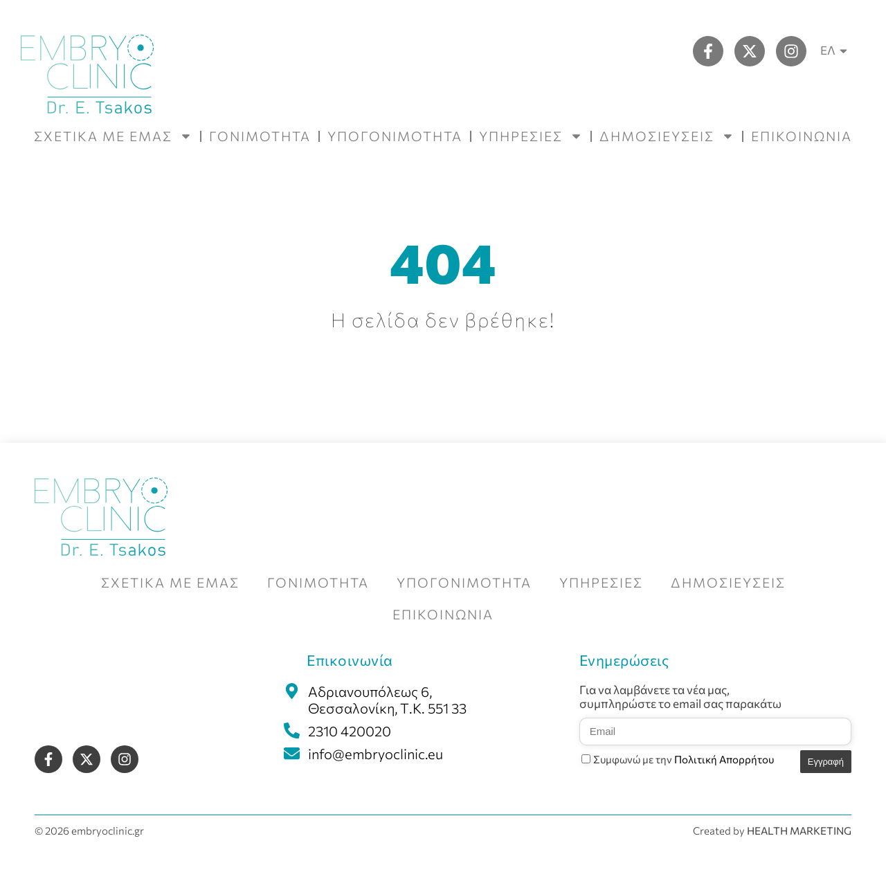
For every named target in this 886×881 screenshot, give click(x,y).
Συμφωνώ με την (683, 759)
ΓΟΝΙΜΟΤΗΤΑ (260, 136)
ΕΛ (835, 51)
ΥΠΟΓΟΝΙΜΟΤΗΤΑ (394, 136)
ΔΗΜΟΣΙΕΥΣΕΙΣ (666, 135)
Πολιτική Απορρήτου (724, 759)
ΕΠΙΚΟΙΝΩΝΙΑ (801, 136)
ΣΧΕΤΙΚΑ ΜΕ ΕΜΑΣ (113, 135)
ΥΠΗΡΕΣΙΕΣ (531, 135)
